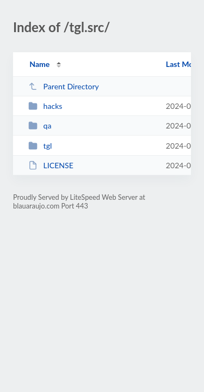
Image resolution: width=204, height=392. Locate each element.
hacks (45, 106)
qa (39, 125)
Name (39, 64)
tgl (40, 145)
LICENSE (50, 165)
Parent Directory (63, 86)
